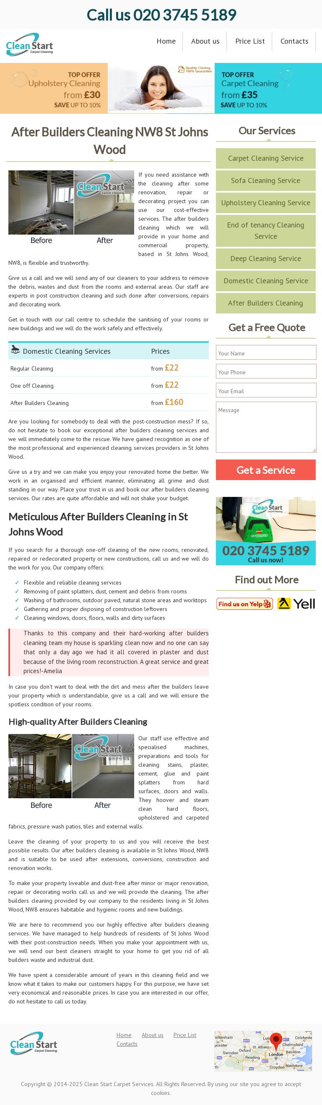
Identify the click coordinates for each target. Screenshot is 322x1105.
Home (166, 41)
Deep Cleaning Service (265, 258)
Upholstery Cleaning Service (265, 202)
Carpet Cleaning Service (266, 158)
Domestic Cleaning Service (265, 280)
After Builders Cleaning (265, 303)
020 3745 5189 (161, 14)
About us (205, 41)
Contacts (294, 41)
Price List (250, 41)
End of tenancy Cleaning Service (265, 230)
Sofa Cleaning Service (265, 180)
